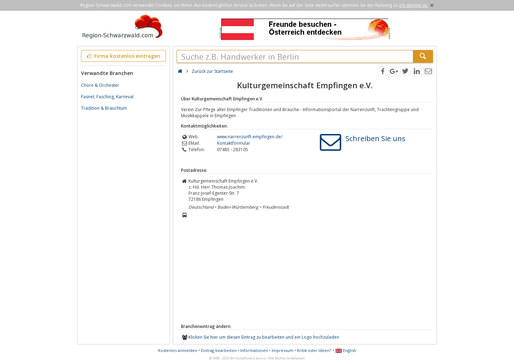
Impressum (282, 350)
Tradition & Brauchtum (104, 108)
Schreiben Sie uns (375, 138)
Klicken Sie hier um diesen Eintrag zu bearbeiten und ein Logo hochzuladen (263, 337)
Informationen (254, 350)
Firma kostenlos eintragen (123, 56)
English (346, 350)
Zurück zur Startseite (212, 71)
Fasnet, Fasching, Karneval (107, 97)
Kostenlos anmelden (177, 350)
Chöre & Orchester (100, 85)
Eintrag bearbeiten (219, 350)
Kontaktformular (233, 143)
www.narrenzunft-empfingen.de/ (249, 137)
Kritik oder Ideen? (314, 350)
